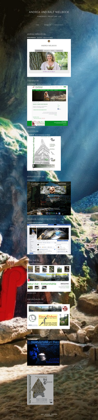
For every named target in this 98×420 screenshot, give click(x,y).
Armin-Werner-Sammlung (37, 373)
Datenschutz (59, 24)
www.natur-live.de (31, 293)
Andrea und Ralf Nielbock (49, 12)
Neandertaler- (30, 338)
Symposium (37, 338)
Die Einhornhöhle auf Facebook (34, 222)
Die (28, 303)
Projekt (29, 373)
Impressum (47, 24)
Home (37, 24)
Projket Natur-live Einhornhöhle (34, 263)
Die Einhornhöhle (31, 180)
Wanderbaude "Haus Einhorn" (36, 303)
